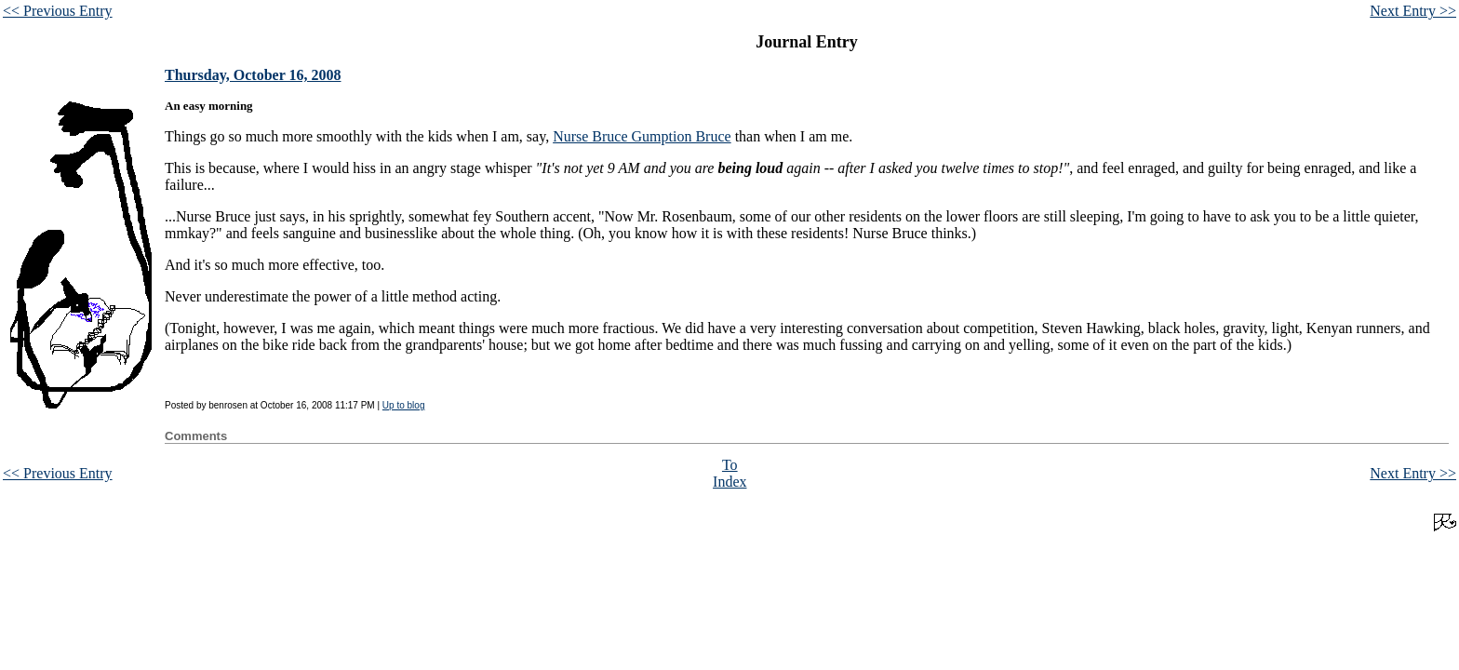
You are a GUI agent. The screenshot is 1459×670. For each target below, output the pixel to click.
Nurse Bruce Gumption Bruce (642, 136)
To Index (729, 473)
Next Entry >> (1413, 11)
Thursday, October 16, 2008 (253, 75)
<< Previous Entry (58, 11)
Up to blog (403, 405)
